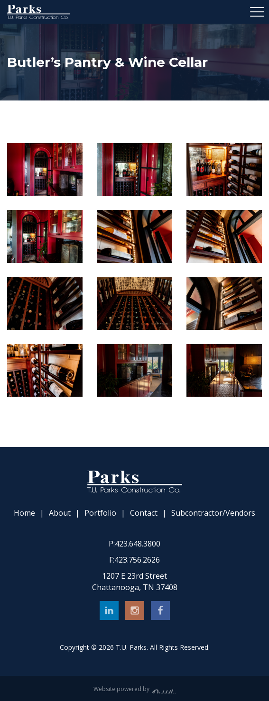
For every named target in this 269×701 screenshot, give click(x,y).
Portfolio (100, 513)
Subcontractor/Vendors (213, 513)
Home (24, 513)
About (60, 513)
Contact (144, 513)
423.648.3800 (134, 543)
